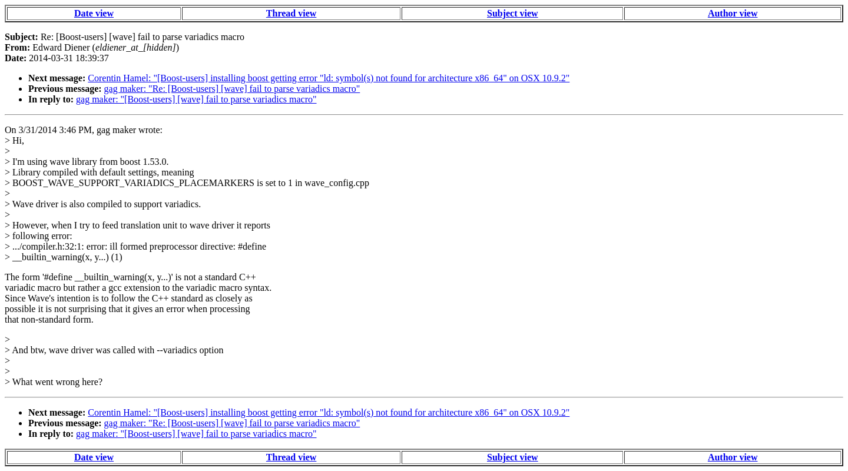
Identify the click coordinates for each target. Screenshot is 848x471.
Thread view (291, 13)
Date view (94, 13)
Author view (733, 13)
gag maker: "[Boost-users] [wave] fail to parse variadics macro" (196, 99)
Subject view (512, 13)
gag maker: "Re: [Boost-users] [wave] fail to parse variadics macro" (232, 89)
